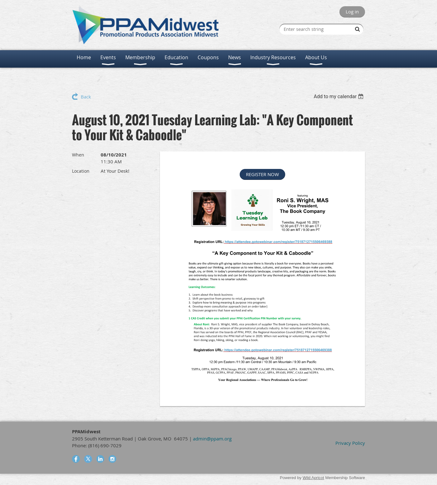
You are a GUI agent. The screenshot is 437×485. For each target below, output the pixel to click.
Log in (352, 11)
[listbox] (339, 96)
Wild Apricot (313, 477)
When (78, 155)
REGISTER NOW (262, 174)
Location (80, 171)
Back (86, 97)
